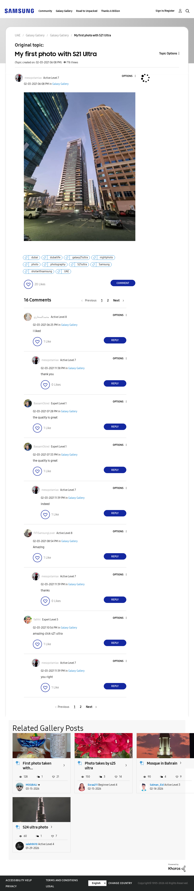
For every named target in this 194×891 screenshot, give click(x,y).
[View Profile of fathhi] (37, 619)
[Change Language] (97, 883)
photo (34, 264)
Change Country (120, 883)
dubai (34, 257)
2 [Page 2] (108, 300)
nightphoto (106, 257)
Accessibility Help (19, 880)
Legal (50, 886)
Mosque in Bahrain (162, 763)
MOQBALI (31, 784)
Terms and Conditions (62, 880)
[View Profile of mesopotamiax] (33, 78)
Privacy (11, 886)
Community (45, 11)
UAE (66, 271)
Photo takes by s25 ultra (100, 765)
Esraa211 (93, 784)
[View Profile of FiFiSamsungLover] (44, 533)
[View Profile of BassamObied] (41, 403)
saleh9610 (32, 844)
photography (57, 264)
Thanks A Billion (110, 11)
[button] (128, 76)
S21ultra (82, 264)
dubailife (55, 257)
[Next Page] (118, 300)
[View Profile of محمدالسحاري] (41, 317)
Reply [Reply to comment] (115, 340)
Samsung (104, 264)
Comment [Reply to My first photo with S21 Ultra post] (123, 283)
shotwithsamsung (41, 271)
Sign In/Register (165, 10)
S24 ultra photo (35, 827)
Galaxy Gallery (64, 11)
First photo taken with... (37, 765)
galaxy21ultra (80, 257)
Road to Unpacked (86, 11)
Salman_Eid (157, 784)
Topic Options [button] (168, 53)
